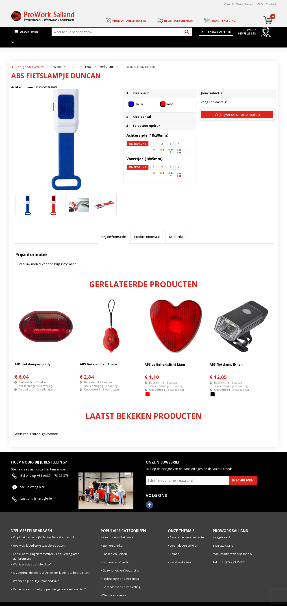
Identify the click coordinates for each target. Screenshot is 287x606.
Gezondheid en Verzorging (120, 570)
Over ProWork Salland (239, 4)
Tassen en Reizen (114, 554)
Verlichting (106, 66)
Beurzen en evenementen (188, 537)
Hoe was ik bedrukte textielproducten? (39, 545)
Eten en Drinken (113, 545)
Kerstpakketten (180, 562)
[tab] (113, 237)
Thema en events (114, 595)
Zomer (174, 554)
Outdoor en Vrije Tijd (116, 562)
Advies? (250, 30)
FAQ (260, 4)
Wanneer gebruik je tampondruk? (36, 581)
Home (57, 66)
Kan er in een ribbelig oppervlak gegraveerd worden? (49, 589)
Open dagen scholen (184, 545)
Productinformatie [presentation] (147, 237)
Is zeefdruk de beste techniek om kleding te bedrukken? (51, 573)
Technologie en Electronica (120, 579)
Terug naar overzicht (30, 67)
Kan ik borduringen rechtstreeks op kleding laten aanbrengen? (46, 556)
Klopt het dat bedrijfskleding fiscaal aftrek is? (43, 537)
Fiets (88, 66)
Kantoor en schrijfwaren (118, 537)
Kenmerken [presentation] (177, 237)
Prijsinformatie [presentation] (113, 237)
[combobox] (117, 32)
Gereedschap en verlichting (121, 587)
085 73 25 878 (247, 33)
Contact (271, 4)
